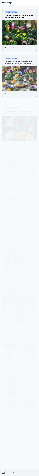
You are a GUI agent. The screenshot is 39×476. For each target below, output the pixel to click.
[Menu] (36, 2)
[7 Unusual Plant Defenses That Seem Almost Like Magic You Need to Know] (19, 32)
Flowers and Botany (10, 12)
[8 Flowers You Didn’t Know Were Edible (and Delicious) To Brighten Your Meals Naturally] (19, 80)
